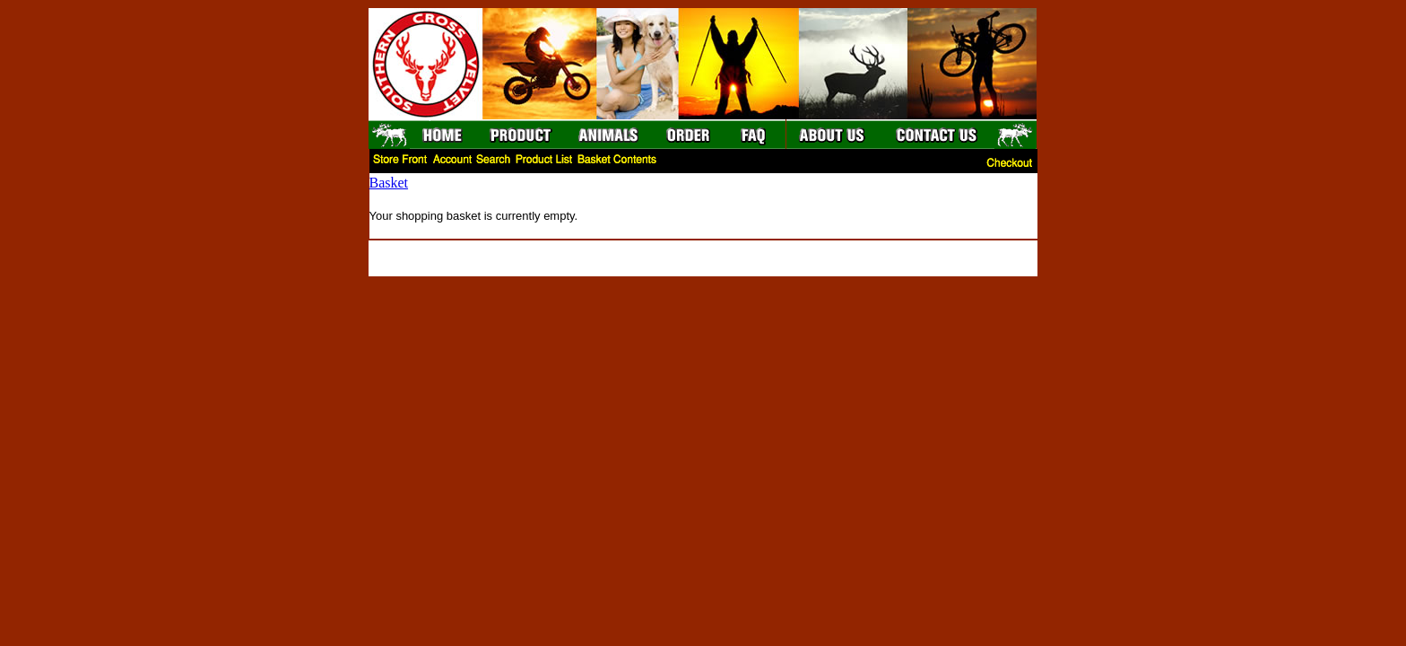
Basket (389, 182)
